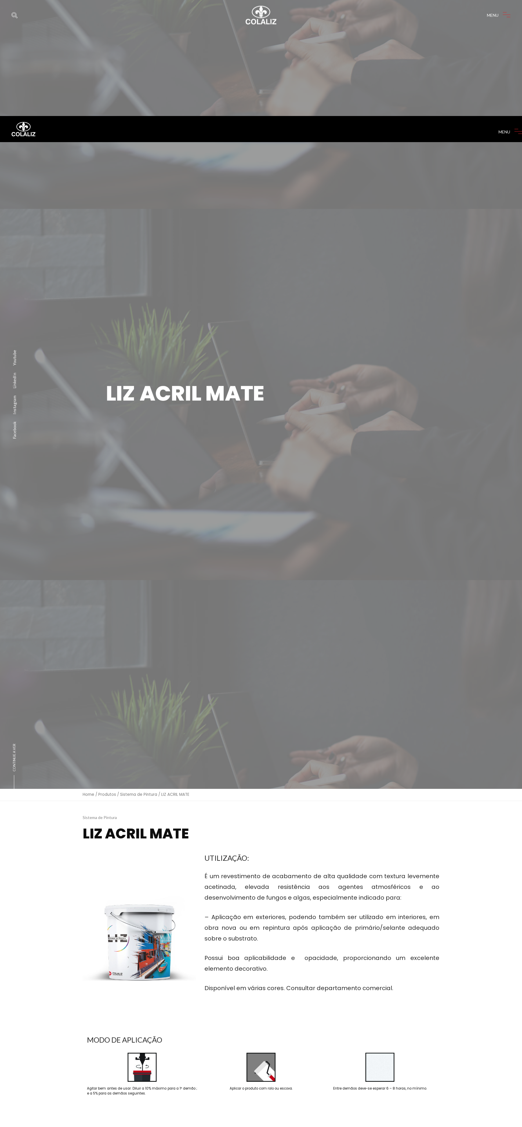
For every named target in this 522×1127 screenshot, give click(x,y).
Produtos (107, 704)
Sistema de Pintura (138, 704)
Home (88, 704)
